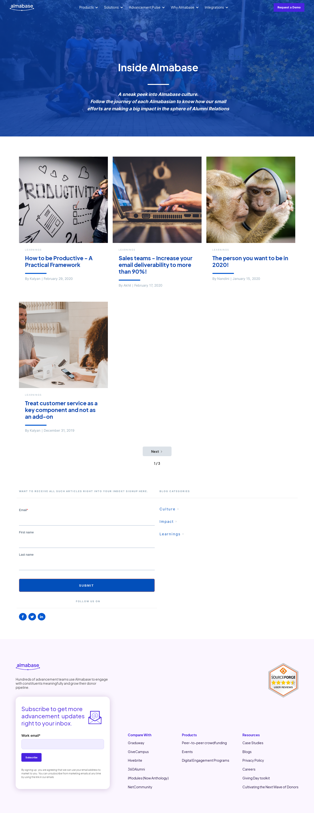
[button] (88, 7)
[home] (22, 7)
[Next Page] (157, 451)
